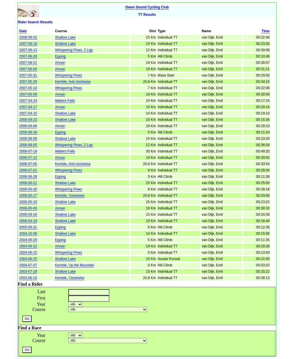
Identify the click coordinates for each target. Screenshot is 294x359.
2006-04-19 (28, 221)
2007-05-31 (28, 75)
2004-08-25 (28, 259)
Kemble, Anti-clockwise (72, 82)
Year (41, 304)
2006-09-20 (28, 120)
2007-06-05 (28, 69)
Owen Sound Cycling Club (147, 7)
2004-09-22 (28, 246)
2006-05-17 (28, 196)
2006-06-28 (28, 177)
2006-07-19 (28, 151)
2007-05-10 (28, 88)
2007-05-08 (28, 94)
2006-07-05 (28, 164)
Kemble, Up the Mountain (74, 265)
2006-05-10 (28, 202)
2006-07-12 (28, 158)
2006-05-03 (28, 208)
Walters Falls (65, 101)
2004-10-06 (28, 234)
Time (266, 31)
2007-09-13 (28, 50)
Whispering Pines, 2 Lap (73, 50)
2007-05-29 (28, 82)
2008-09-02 (28, 37)
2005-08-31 (28, 227)
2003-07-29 (28, 272)
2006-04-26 (28, 215)
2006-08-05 (28, 145)
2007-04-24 (28, 101)
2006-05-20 (28, 189)
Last (41, 291)
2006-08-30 (28, 132)
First (41, 297)
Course (38, 309)
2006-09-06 (28, 126)
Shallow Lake (65, 37)
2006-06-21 (28, 183)
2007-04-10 (28, 113)
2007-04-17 (28, 107)
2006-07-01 (28, 170)
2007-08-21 (28, 63)
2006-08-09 (28, 139)
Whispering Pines (68, 75)
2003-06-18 (28, 278)
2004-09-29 (28, 240)
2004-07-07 (28, 265)
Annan (60, 63)
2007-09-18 (28, 44)
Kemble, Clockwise (69, 196)
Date (23, 31)
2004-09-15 (28, 253)
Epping (60, 56)
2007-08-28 (28, 56)
